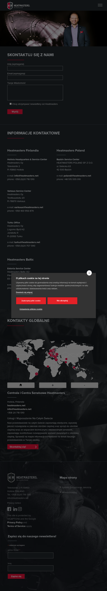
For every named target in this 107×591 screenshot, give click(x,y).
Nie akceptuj (62, 301)
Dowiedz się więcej (24, 292)
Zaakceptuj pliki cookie (30, 301)
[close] (89, 273)
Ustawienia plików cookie (31, 309)
